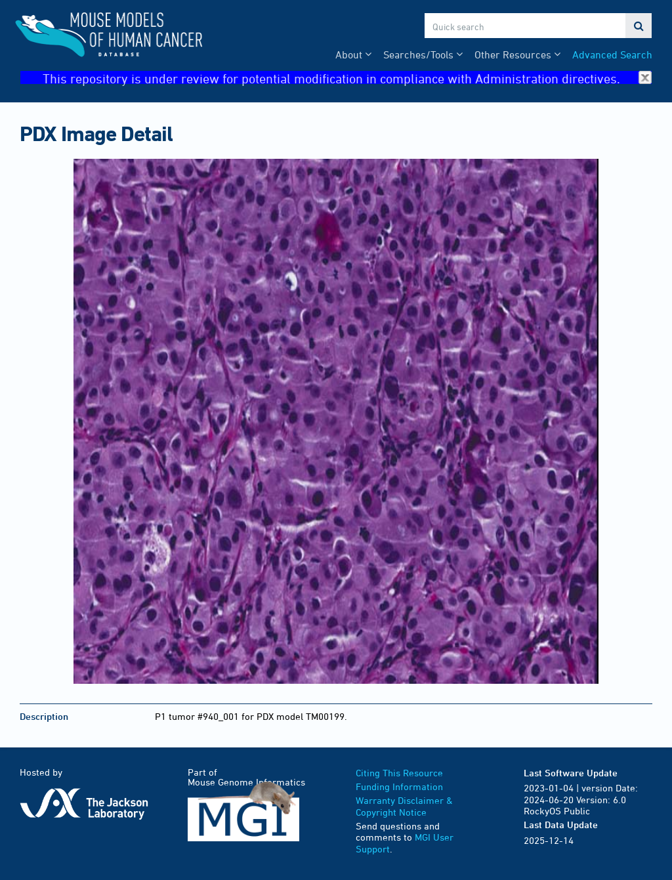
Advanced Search (612, 54)
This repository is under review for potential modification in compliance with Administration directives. (347, 78)
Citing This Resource (399, 772)
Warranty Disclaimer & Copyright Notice (404, 806)
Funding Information (399, 786)
